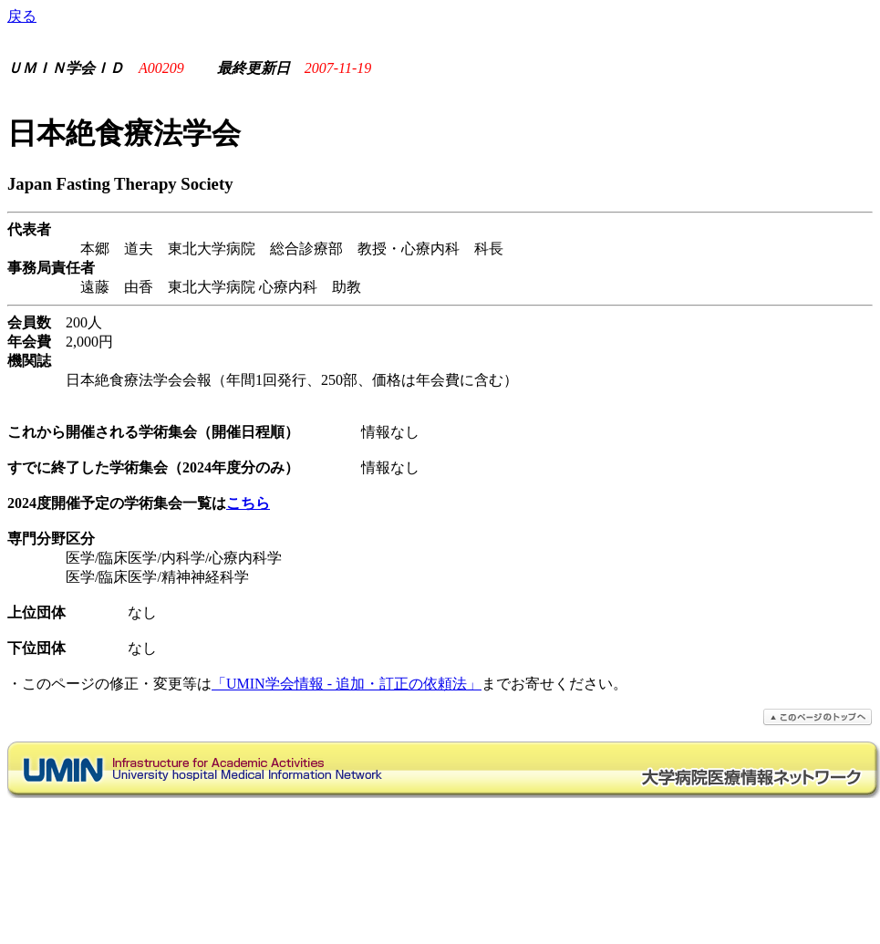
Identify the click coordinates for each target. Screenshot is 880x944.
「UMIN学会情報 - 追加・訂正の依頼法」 (346, 683)
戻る (21, 16)
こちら (248, 503)
